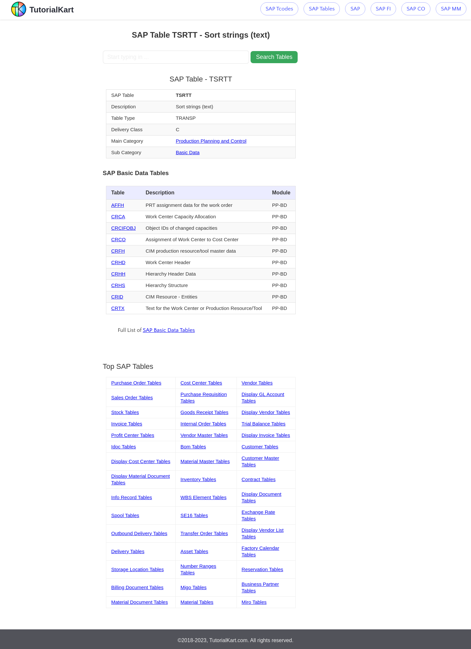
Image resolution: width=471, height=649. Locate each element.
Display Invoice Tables (266, 435)
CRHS (118, 285)
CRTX (118, 308)
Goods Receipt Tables (204, 412)
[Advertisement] (54, 118)
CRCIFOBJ (123, 228)
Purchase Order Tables (136, 383)
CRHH (118, 274)
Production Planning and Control (211, 141)
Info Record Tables (131, 497)
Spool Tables (125, 515)
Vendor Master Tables (204, 435)
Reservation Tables (262, 569)
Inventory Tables (198, 479)
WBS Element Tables (204, 497)
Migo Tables (194, 587)
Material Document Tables (139, 602)
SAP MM (451, 9)
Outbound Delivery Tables (139, 533)
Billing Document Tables (137, 587)
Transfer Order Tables (204, 533)
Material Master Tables (205, 461)
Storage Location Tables (137, 569)
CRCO (118, 239)
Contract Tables (259, 479)
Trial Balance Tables (264, 423)
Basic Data (188, 152)
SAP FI (383, 9)
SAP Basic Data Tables (169, 330)
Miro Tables (254, 602)
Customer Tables (260, 446)
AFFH (117, 205)
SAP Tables (322, 9)
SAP (355, 9)
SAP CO (416, 9)
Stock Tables (125, 412)
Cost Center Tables (201, 383)
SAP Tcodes (279, 9)
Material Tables (197, 602)
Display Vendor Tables (266, 412)
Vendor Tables (257, 383)
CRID (117, 296)
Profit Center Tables (132, 435)
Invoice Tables (126, 423)
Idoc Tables (123, 446)
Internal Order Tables (203, 423)
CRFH (118, 251)
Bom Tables (193, 446)
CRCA (118, 216)
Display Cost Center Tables (140, 461)
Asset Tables (194, 551)
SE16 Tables (194, 515)
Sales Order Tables (132, 397)
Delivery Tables (127, 551)
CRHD (118, 262)
